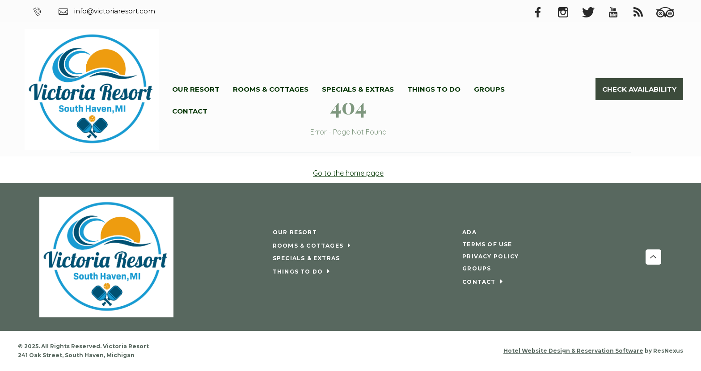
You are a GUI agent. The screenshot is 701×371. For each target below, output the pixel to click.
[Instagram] (567, 11)
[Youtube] (617, 11)
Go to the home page (348, 173)
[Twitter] (592, 11)
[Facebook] (542, 11)
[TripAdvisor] (669, 11)
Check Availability (639, 89)
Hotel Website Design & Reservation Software (573, 350)
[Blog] (643, 11)
